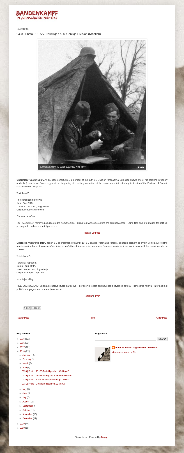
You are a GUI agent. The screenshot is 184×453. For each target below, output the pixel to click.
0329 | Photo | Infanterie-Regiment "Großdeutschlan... (47, 375)
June (25, 393)
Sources (95, 232)
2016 (22, 343)
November (27, 414)
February (27, 359)
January (26, 355)
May (24, 389)
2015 (22, 339)
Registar (88, 296)
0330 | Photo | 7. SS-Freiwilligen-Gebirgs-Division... (46, 379)
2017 (22, 347)
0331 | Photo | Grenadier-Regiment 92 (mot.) (43, 384)
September (28, 406)
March (25, 363)
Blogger (105, 437)
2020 (22, 428)
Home (92, 318)
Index (86, 232)
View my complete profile (124, 352)
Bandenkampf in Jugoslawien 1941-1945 (136, 347)
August (26, 401)
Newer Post (23, 318)
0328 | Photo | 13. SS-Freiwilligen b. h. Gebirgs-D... (46, 371)
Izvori (97, 296)
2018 (22, 351)
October (26, 410)
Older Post (161, 318)
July (24, 397)
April (24, 367)
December (27, 418)
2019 (22, 424)
